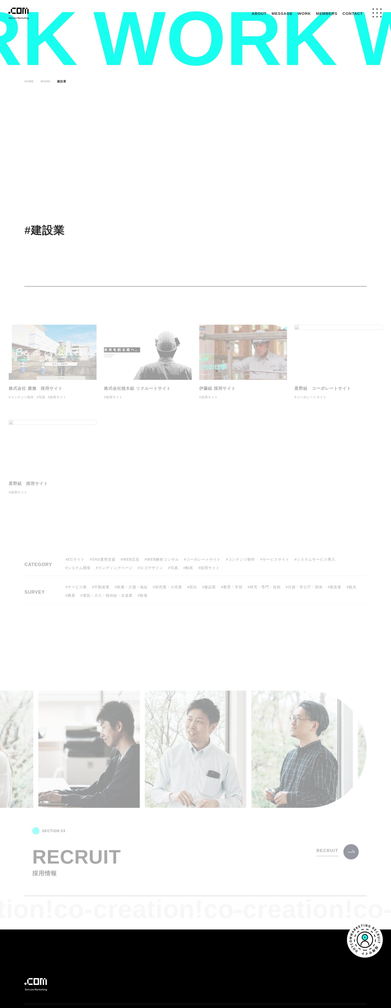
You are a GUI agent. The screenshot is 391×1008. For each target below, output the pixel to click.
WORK (304, 13)
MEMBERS (326, 13)
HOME (29, 81)
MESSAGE (282, 13)
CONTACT (353, 13)
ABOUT (259, 13)
